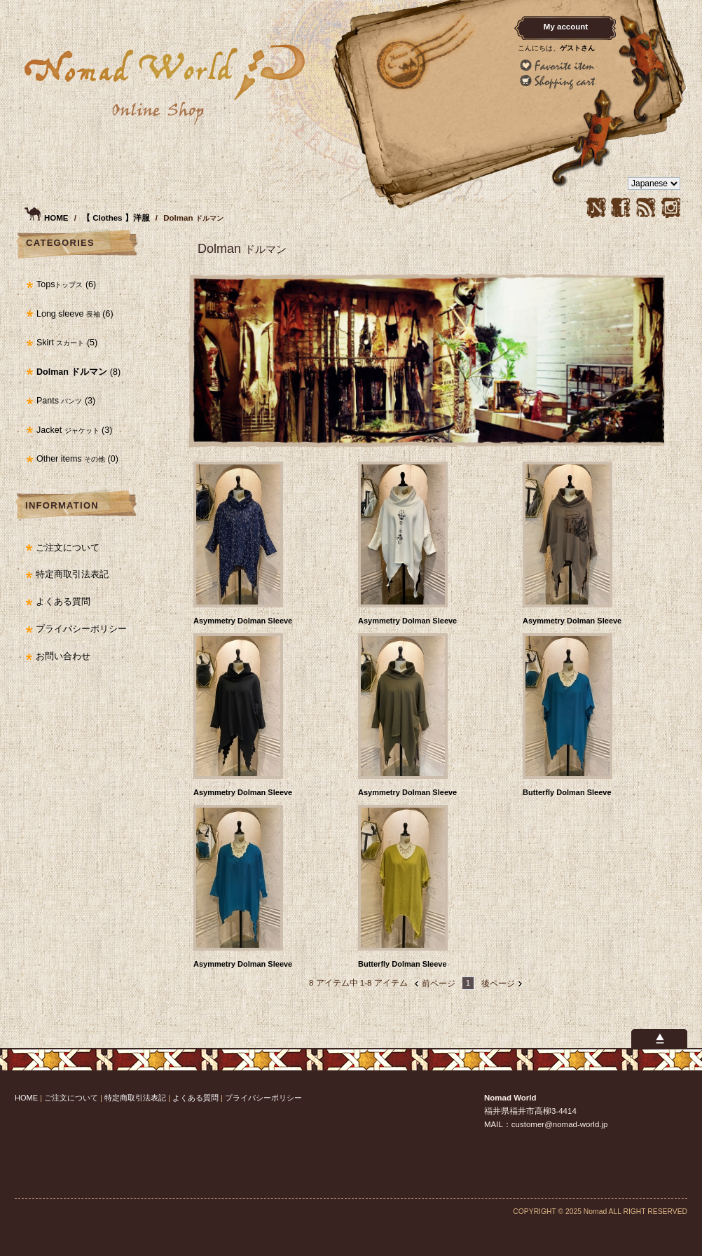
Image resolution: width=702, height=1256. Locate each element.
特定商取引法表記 (72, 574)
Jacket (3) (74, 430)
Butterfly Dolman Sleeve (567, 792)
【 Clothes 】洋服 (117, 218)
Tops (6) (66, 284)
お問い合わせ (63, 656)
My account (566, 26)
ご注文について (67, 548)
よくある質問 (63, 602)
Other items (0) (77, 459)
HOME (56, 218)
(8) (78, 372)
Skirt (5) (66, 342)
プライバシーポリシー (81, 629)
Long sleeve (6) (74, 314)
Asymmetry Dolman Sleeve (242, 620)
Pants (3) (65, 401)
